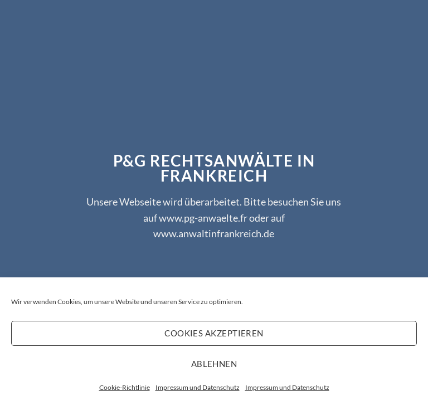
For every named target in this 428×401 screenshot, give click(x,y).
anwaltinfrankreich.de (226, 233)
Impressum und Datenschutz (197, 387)
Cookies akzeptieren (214, 333)
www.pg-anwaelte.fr (203, 217)
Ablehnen (214, 364)
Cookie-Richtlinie (124, 387)
